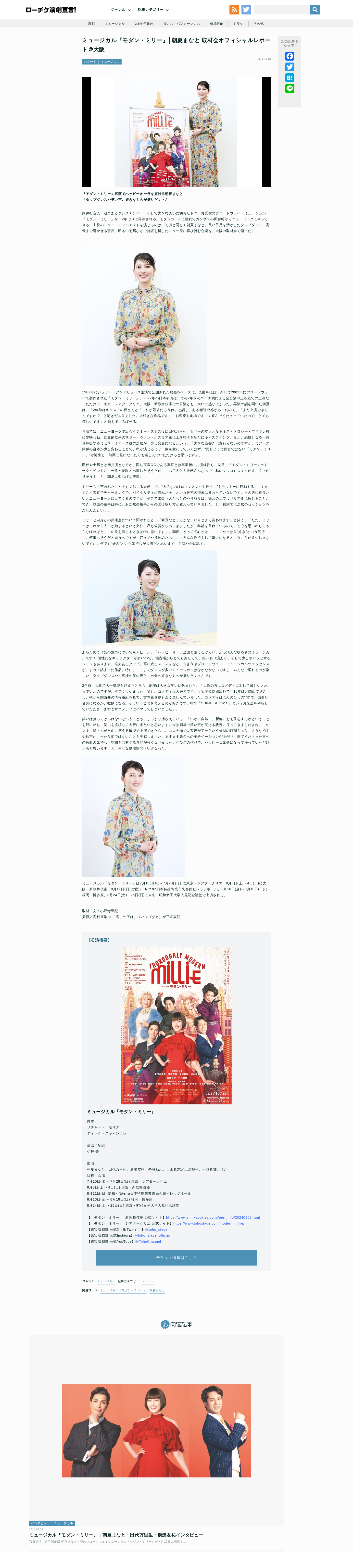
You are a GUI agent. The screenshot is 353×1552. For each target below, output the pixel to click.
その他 (262, 47)
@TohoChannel (148, 1266)
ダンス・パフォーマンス (182, 47)
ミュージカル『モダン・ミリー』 (123, 1322)
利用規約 (57, 1516)
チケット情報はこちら (176, 1286)
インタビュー (44, 1442)
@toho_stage (156, 1254)
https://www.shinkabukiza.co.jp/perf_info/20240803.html (213, 1242)
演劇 (87, 47)
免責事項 (292, 1516)
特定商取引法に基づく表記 (261, 1516)
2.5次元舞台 (142, 47)
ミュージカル (112, 47)
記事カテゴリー (150, 20)
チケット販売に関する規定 (88, 1516)
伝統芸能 (219, 47)
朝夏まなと (157, 1322)
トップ (40, 1516)
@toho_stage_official (152, 1260)
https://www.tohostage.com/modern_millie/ (208, 1248)
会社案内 (310, 1516)
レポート (90, 92)
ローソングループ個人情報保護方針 (212, 1516)
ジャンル (118, 20)
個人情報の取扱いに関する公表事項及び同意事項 (147, 1516)
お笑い (241, 47)
